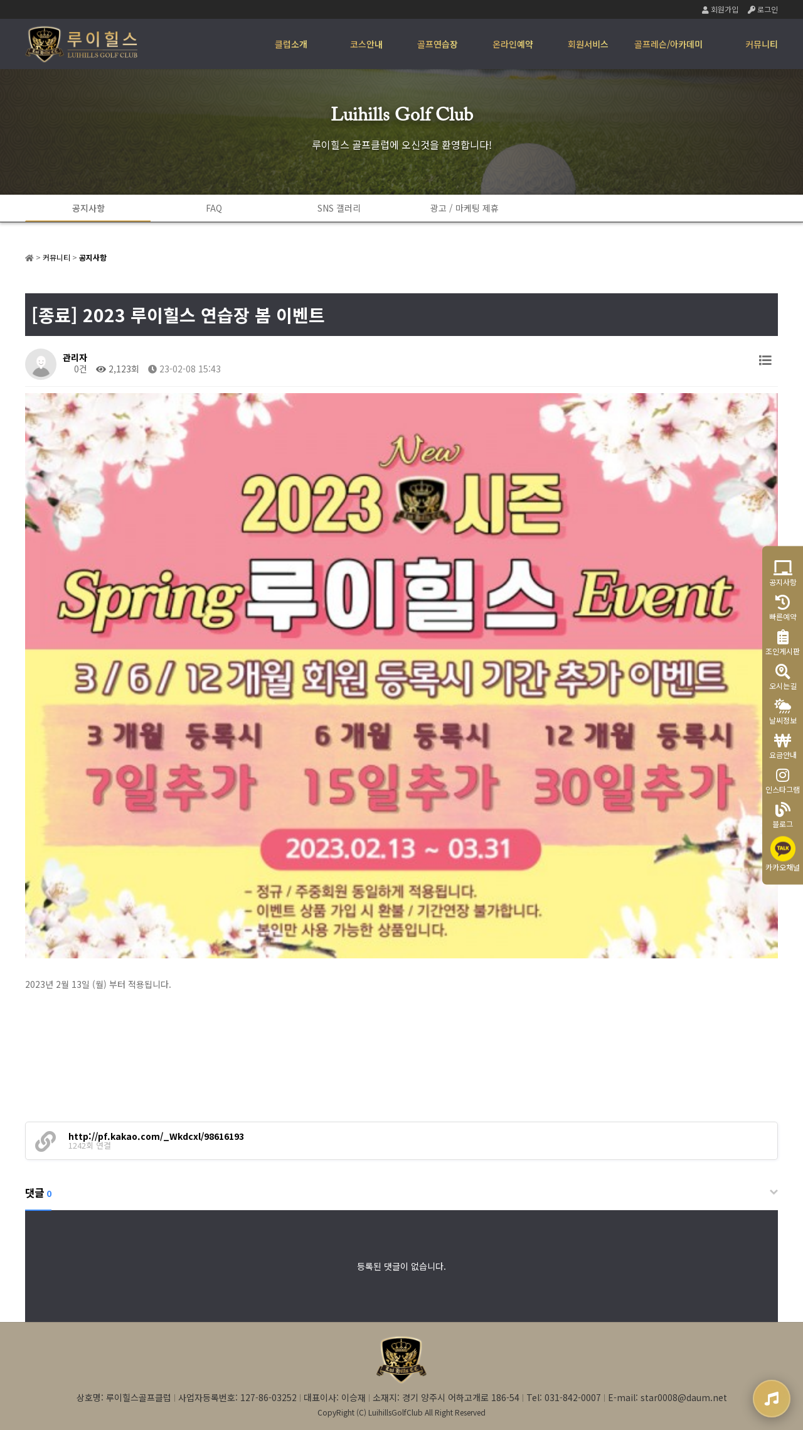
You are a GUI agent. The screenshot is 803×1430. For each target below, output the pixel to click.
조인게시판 (782, 642)
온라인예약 (512, 44)
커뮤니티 (761, 44)
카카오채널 (782, 854)
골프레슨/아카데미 (668, 44)
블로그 (782, 814)
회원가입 (720, 9)
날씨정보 (783, 711)
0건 (75, 368)
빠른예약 (783, 607)
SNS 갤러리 (339, 208)
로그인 (763, 9)
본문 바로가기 (0, 0)
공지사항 (88, 208)
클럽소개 (291, 44)
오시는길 (783, 676)
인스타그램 (782, 780)
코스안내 (366, 44)
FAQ (214, 208)
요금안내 (783, 745)
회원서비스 (588, 44)
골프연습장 (437, 44)
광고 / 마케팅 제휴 (464, 208)
